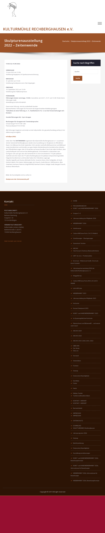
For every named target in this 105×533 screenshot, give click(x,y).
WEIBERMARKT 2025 (81, 322)
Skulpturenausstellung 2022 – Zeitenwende (86, 41)
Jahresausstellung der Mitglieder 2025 (86, 327)
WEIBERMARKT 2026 (81, 245)
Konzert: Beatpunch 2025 (82, 337)
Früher (75, 416)
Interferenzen (78, 251)
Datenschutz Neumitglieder (82, 408)
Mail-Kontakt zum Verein (13, 260)
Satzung (76, 403)
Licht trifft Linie (78, 316)
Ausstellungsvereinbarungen (83, 487)
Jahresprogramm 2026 (81, 467)
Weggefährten (78, 304)
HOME (75, 220)
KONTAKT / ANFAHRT (81, 434)
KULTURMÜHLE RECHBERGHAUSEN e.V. (38, 29)
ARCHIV (76, 273)
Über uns (76, 383)
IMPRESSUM (77, 446)
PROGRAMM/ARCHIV (81, 225)
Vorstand (76, 388)
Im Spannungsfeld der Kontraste (84, 349)
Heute (75, 421)
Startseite (65, 41)
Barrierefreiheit (78, 441)
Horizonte (76, 332)
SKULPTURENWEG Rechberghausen (85, 462)
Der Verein (77, 380)
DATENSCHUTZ (79, 454)
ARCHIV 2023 (78, 367)
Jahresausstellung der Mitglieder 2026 (86, 240)
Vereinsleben (77, 393)
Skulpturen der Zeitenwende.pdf (18, 198)
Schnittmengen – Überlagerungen (84, 263)
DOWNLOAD (78, 459)
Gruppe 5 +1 (77, 235)
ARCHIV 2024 (78, 362)
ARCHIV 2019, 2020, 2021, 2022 (84, 372)
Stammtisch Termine (80, 268)
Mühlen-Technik (78, 426)
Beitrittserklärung (79, 477)
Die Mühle (76, 413)
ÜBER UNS (77, 377)
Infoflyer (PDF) (11, 146)
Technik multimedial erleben (82, 429)
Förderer (76, 398)
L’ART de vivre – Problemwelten (84, 284)
